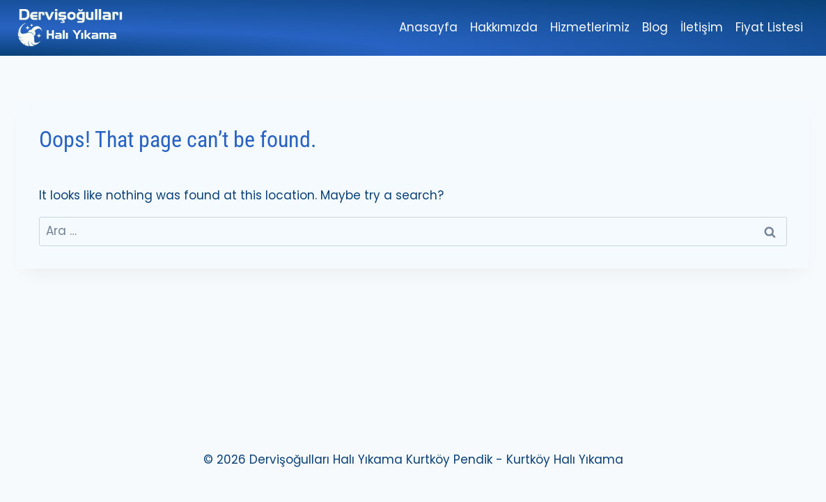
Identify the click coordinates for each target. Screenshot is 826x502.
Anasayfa (428, 27)
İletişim (701, 27)
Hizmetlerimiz (590, 27)
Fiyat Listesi (769, 27)
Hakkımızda (504, 27)
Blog (655, 27)
